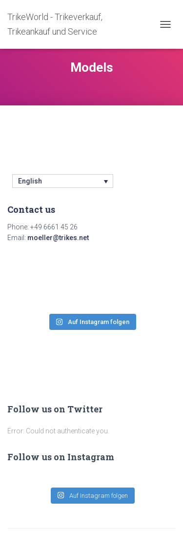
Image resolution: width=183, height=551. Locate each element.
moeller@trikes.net (58, 238)
